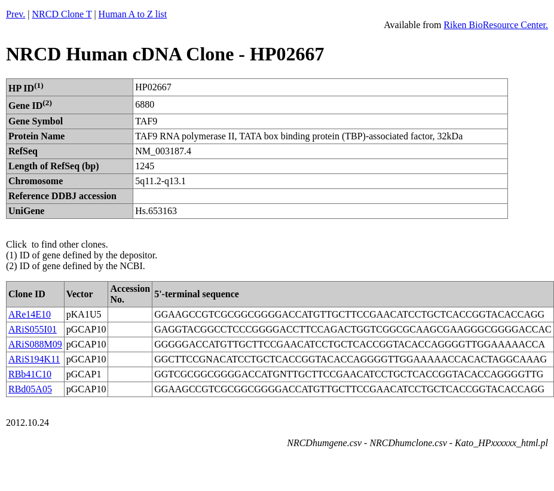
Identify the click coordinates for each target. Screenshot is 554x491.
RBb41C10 (29, 374)
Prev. (15, 14)
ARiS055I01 (32, 329)
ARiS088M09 (35, 344)
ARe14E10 (29, 314)
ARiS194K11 (34, 359)
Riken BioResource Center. (495, 25)
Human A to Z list (133, 14)
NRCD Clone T (62, 14)
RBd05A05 (30, 389)
